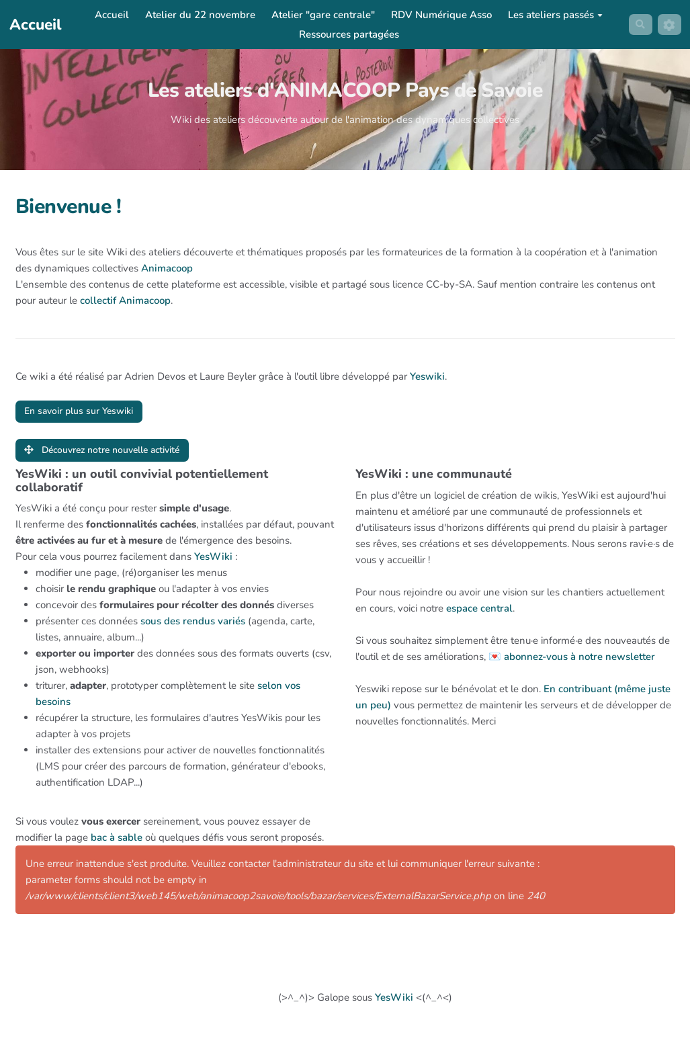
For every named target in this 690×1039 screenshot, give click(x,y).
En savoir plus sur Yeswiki (86, 412)
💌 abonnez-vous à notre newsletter (571, 660)
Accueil (110, 15)
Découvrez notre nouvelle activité (112, 452)
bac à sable (116, 841)
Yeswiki (427, 376)
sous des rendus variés (192, 625)
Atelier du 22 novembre (198, 15)
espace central (479, 611)
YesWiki (213, 560)
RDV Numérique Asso (439, 15)
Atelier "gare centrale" (321, 15)
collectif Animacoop (125, 300)
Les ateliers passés (553, 15)
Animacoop (167, 268)
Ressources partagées (347, 34)
